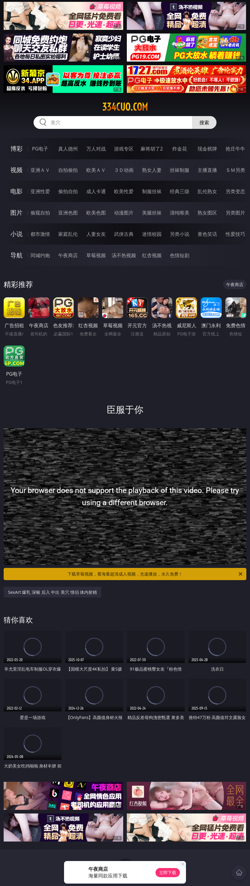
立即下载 (167, 872)
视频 (16, 170)
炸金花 (179, 148)
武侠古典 (124, 234)
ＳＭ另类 (235, 170)
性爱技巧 (235, 234)
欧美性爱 (124, 191)
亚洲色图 (68, 212)
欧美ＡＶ (96, 170)
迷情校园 (152, 234)
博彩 (16, 148)
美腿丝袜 (152, 212)
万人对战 (96, 148)
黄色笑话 (207, 234)
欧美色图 (96, 212)
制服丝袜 (152, 191)
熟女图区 (207, 212)
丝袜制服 (179, 170)
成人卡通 (96, 191)
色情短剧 (179, 255)
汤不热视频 (124, 255)
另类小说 (179, 234)
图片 (16, 212)
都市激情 (40, 234)
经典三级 (179, 191)
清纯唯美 (179, 212)
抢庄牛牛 (235, 148)
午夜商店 (68, 255)
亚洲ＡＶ (40, 170)
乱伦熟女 (207, 191)
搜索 (204, 122)
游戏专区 (124, 148)
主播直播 (207, 170)
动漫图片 (124, 212)
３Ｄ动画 (124, 170)
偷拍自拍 (68, 191)
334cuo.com (125, 107)
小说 (16, 234)
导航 (16, 255)
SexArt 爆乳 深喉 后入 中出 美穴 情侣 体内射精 (52, 592)
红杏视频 (152, 255)
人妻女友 (96, 234)
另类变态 (235, 191)
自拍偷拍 (68, 170)
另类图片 (235, 212)
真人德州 (68, 148)
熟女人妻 (152, 170)
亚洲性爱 (40, 191)
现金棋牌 (207, 148)
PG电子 (40, 148)
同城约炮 (40, 255)
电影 (16, 191)
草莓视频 (96, 255)
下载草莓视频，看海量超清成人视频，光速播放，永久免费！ (155, 574)
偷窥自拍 (40, 212)
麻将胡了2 (152, 148)
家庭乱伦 (68, 234)
